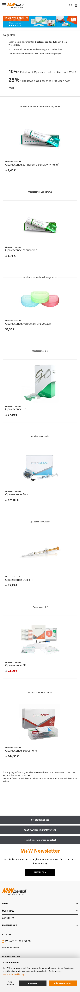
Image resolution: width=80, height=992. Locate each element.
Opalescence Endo (17, 494)
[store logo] (15, 5)
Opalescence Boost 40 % (21, 750)
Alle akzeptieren (62, 983)
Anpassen (33, 983)
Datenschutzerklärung (13, 974)
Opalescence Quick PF (19, 580)
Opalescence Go (15, 409)
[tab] (40, 903)
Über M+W (8, 910)
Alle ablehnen (9, 983)
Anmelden (40, 872)
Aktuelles (8, 918)
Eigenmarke (9, 925)
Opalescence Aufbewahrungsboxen (28, 324)
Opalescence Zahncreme (21, 250)
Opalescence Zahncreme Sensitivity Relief (32, 164)
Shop (5, 903)
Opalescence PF (15, 665)
